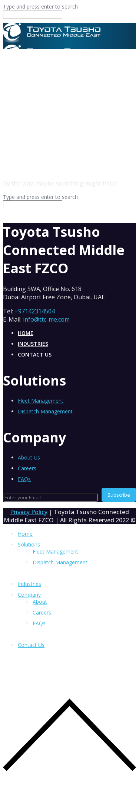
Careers (27, 468)
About (40, 601)
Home (25, 332)
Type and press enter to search (40, 6)
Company (29, 594)
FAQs (24, 479)
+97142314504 (34, 311)
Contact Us (35, 354)
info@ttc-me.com (46, 319)
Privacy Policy (28, 512)
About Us (29, 457)
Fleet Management (40, 400)
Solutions (29, 544)
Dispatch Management (45, 411)
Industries (33, 343)
